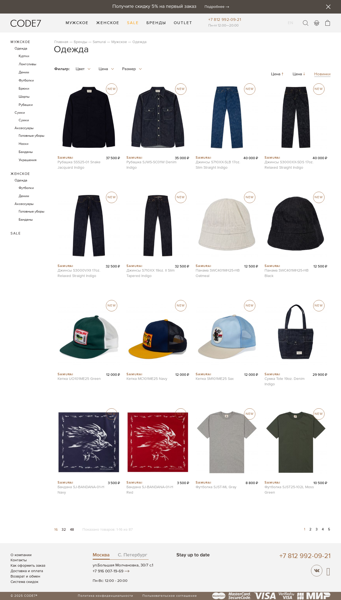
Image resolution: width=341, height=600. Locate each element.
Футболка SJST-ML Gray (216, 487)
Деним (24, 72)
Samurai (99, 42)
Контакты (19, 560)
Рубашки (26, 105)
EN (291, 19)
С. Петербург (132, 555)
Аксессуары (24, 128)
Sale (16, 233)
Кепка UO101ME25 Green (79, 379)
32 (64, 529)
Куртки (24, 56)
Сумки (20, 113)
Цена (278, 74)
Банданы (26, 152)
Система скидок (24, 582)
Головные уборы (31, 136)
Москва (101, 555)
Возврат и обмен (25, 576)
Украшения (27, 160)
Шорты (24, 97)
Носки (23, 144)
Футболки (26, 80)
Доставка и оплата (27, 571)
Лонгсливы (27, 64)
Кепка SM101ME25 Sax (215, 379)
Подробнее (215, 7)
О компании (21, 555)
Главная (61, 42)
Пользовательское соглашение (169, 596)
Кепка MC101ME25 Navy (146, 379)
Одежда (21, 48)
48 (72, 529)
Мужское (119, 42)
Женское (20, 174)
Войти (317, 23)
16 (56, 529)
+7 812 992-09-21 (224, 20)
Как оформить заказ (28, 566)
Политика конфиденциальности (105, 596)
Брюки (24, 88)
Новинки (322, 74)
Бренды (80, 42)
